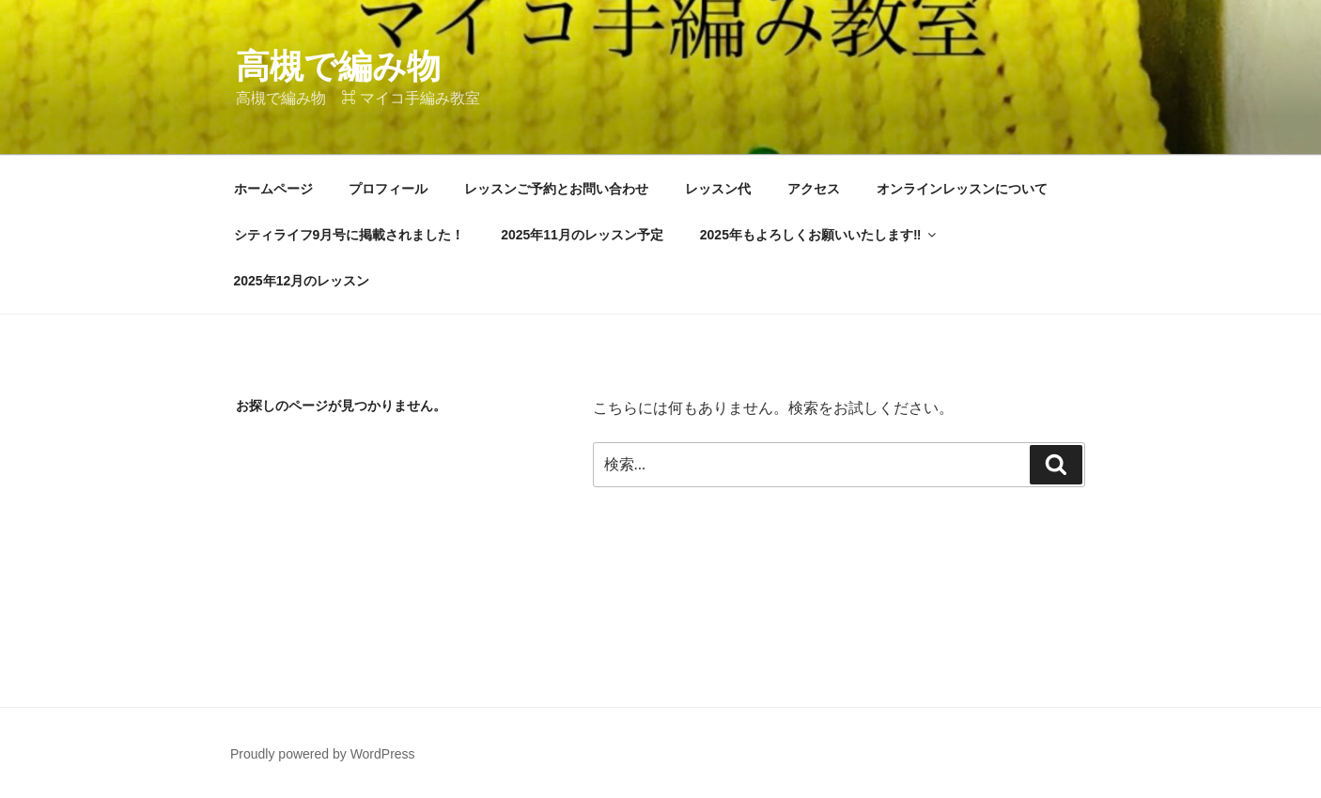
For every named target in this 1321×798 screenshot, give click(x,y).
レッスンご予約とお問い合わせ (556, 188)
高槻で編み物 (338, 66)
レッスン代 (718, 188)
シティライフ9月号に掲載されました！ (349, 234)
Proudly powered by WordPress (322, 753)
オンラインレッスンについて (962, 188)
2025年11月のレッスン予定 (582, 234)
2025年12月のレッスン (302, 280)
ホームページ (273, 188)
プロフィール (388, 188)
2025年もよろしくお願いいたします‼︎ (820, 234)
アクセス (813, 188)
